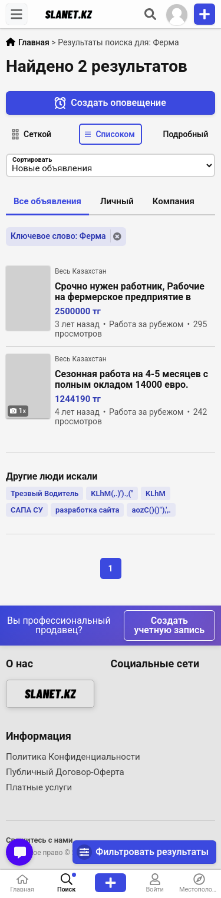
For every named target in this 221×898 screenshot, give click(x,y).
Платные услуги (39, 787)
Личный (117, 201)
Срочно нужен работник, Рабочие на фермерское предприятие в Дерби (129, 292)
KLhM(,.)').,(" (112, 493)
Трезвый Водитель (44, 493)
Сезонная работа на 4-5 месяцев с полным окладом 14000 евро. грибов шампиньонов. (131, 380)
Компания (173, 201)
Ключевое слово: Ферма (58, 236)
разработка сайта (87, 509)
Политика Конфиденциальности (73, 756)
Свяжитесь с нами (39, 840)
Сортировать (32, 160)
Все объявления (47, 201)
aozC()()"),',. (151, 509)
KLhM (156, 493)
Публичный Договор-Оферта (65, 772)
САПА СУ (27, 509)
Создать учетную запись (169, 625)
